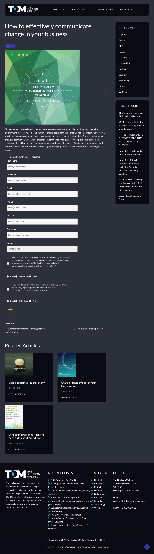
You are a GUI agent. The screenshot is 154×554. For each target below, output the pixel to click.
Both (35, 276)
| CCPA (80, 546)
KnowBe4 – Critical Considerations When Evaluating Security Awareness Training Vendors (129, 167)
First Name (12, 161)
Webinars (123, 92)
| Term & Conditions (67, 546)
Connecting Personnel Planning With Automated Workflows (26, 436)
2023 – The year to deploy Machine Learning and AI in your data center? (131, 125)
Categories (70, 9)
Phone (10, 201)
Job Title (11, 215)
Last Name (12, 174)
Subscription (106, 9)
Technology (124, 80)
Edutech (123, 40)
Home (54, 9)
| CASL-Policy (90, 546)
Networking (124, 63)
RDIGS (102, 540)
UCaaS (122, 86)
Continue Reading (17, 394)
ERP (121, 46)
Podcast (123, 69)
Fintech (122, 51)
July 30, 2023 (14, 388)
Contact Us (126, 9)
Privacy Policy (51, 546)
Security (123, 74)
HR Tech (10, 46)
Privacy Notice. (49, 266)
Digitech (123, 34)
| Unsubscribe (103, 546)
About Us (87, 9)
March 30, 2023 (15, 443)
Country (11, 243)
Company (12, 229)
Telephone (24, 276)
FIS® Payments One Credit (62, 480)
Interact (9, 323)
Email (10, 188)
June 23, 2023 (67, 391)
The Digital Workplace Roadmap (64, 514)
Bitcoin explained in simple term (88, 328)
